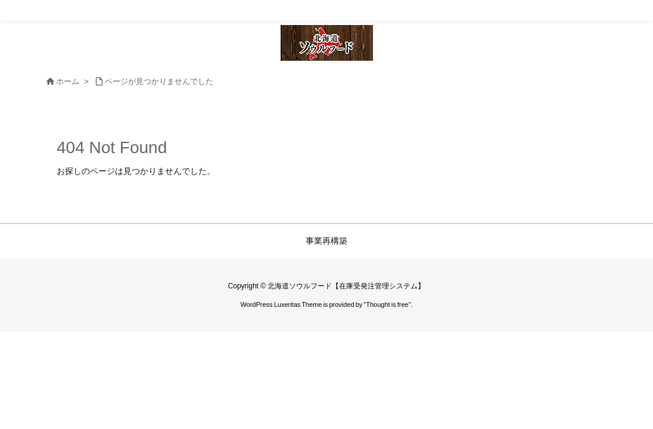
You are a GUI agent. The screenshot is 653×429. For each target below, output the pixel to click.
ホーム (67, 81)
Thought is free (387, 304)
